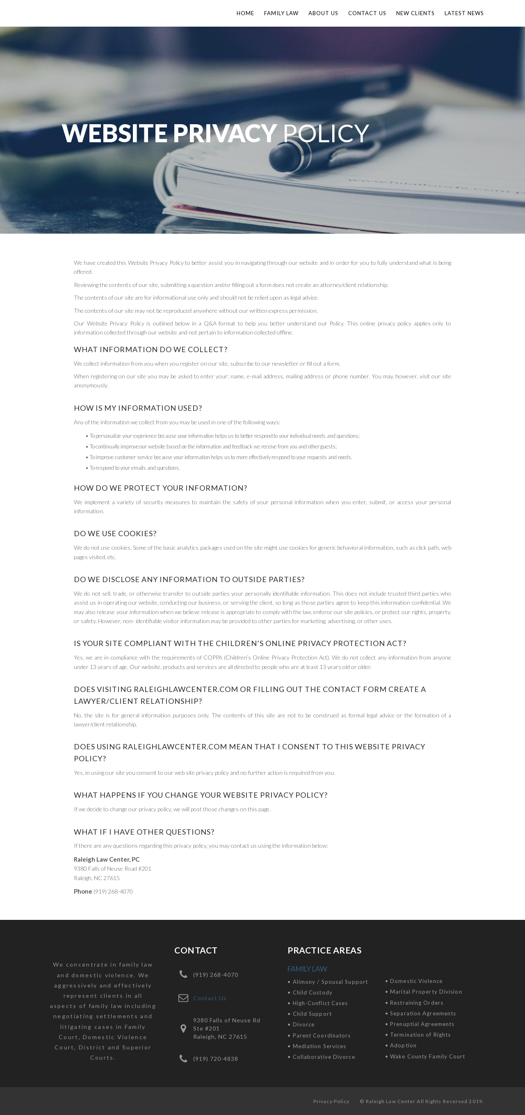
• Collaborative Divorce (321, 1057)
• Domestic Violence (414, 981)
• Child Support (310, 1013)
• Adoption (401, 1045)
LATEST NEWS (464, 13)
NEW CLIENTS (415, 13)
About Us (323, 13)
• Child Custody (310, 992)
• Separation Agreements (420, 1013)
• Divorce (301, 1024)
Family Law (281, 13)
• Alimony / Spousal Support (328, 981)
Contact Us (367, 13)
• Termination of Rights (418, 1034)
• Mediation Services (317, 1046)
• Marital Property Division (423, 991)
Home (245, 13)
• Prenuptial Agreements (419, 1024)
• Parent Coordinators (319, 1035)
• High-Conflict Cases (318, 1003)
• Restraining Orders (414, 1002)
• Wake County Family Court (425, 1056)
